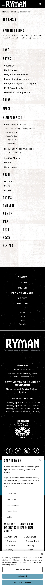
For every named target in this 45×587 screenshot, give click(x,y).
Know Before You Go (15, 124)
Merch (7, 108)
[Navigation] (4, 4)
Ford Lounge (10, 70)
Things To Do (10, 140)
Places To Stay (11, 132)
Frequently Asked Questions (19, 148)
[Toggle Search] (40, 4)
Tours (6, 100)
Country (30, 545)
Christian (11, 541)
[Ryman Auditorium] (16, 4)
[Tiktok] (36, 451)
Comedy (10, 545)
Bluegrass (31, 536)
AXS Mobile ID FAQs (13, 153)
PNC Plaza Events (13, 88)
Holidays (30, 549)
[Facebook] (9, 451)
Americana (11, 536)
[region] (22, 569)
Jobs (5, 221)
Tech (6, 229)
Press (6, 237)
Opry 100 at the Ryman (16, 74)
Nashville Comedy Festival (18, 92)
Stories (8, 186)
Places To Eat (11, 136)
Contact (8, 190)
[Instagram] (27, 451)
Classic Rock (32, 541)
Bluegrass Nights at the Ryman (20, 83)
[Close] (42, 554)
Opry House (10, 167)
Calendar (9, 65)
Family (9, 549)
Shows (7, 58)
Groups (7, 197)
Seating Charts (12, 158)
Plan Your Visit (12, 117)
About (7, 174)
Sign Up (7, 213)
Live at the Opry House (16, 79)
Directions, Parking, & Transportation (20, 129)
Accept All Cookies (22, 583)
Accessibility (10, 143)
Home (5, 12)
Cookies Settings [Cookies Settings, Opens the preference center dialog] (22, 569)
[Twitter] (18, 451)
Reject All (22, 576)
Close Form (39, 460)
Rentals (8, 245)
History (8, 181)
